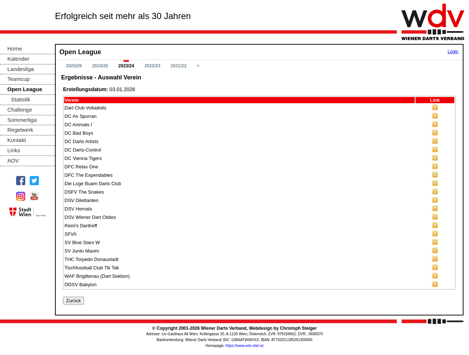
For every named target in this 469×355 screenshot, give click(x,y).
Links (13, 150)
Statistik (20, 99)
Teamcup (18, 79)
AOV (13, 160)
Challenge (19, 109)
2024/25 (100, 65)
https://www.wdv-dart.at (244, 346)
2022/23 (152, 65)
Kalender (18, 59)
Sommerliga (22, 120)
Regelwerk (20, 130)
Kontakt (16, 140)
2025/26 (74, 65)
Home (14, 48)
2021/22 (179, 65)
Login (453, 51)
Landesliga (20, 69)
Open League (24, 89)
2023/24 (126, 65)
